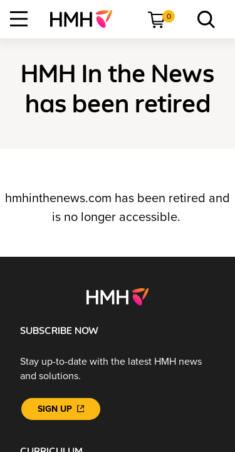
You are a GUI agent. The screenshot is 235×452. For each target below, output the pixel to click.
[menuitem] (86, 19)
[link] (86, 19)
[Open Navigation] (19, 19)
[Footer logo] (117, 296)
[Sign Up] (60, 409)
